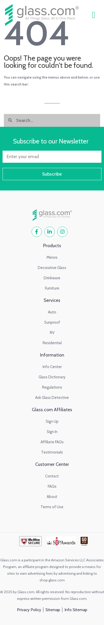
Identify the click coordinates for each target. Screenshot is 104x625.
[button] (93, 15)
